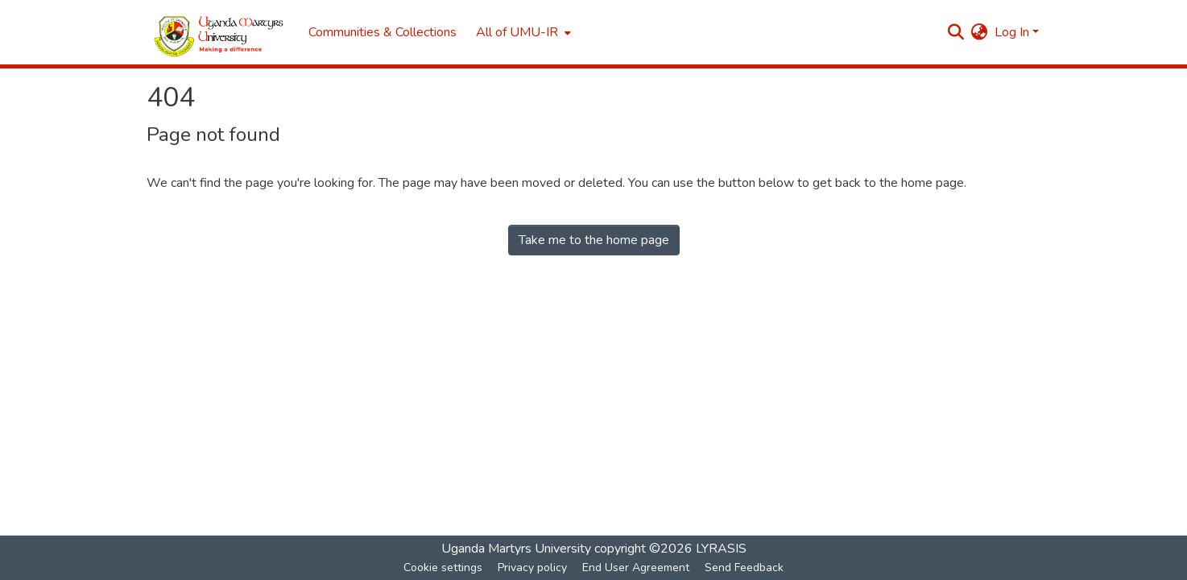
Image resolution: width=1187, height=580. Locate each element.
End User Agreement (635, 567)
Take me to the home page (594, 240)
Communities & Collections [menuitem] (382, 32)
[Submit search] (956, 32)
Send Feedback (744, 567)
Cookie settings (442, 567)
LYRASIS (721, 548)
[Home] (219, 32)
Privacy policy (532, 567)
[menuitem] (522, 32)
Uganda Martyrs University (516, 548)
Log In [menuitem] (1012, 32)
